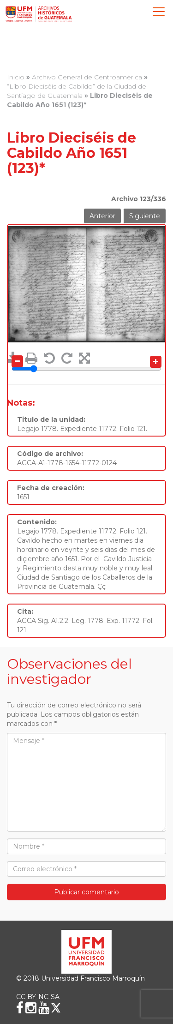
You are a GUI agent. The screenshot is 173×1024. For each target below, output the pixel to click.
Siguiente (144, 216)
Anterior (102, 216)
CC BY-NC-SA (38, 997)
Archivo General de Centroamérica (87, 77)
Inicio (15, 77)
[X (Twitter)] (55, 1007)
